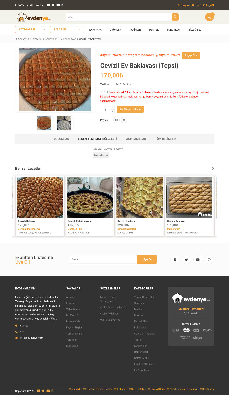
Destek (154, 29)
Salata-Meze (141, 358)
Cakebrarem (173, 229)
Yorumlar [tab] (61, 139)
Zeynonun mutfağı (126, 229)
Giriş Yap (184, 5)
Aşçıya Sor (191, 55)
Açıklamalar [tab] (136, 139)
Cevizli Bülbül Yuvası (80, 221)
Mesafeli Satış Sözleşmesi (108, 299)
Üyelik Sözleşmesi (110, 319)
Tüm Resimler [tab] (165, 139)
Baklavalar (51, 39)
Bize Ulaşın (72, 345)
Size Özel (195, 29)
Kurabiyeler (140, 345)
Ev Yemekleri (141, 370)
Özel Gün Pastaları (144, 333)
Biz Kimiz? (72, 315)
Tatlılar (138, 339)
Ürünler (115, 29)
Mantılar (138, 309)
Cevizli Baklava (68, 39)
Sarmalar (139, 303)
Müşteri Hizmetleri (191, 309)
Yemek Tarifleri (74, 333)
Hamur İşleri (141, 351)
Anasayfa (95, 29)
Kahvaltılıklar (141, 321)
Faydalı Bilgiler (74, 327)
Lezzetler (37, 39)
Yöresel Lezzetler (144, 297)
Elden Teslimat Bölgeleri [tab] (97, 139)
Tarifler (135, 29)
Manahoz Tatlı (75, 229)
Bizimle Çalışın (74, 321)
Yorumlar (174, 29)
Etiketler (70, 303)
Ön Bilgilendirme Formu (113, 307)
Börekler (139, 315)
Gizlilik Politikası (109, 313)
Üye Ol (197, 5)
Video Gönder (73, 309)
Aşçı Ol (208, 5)
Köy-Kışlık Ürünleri (144, 364)
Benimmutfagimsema (29, 229)
